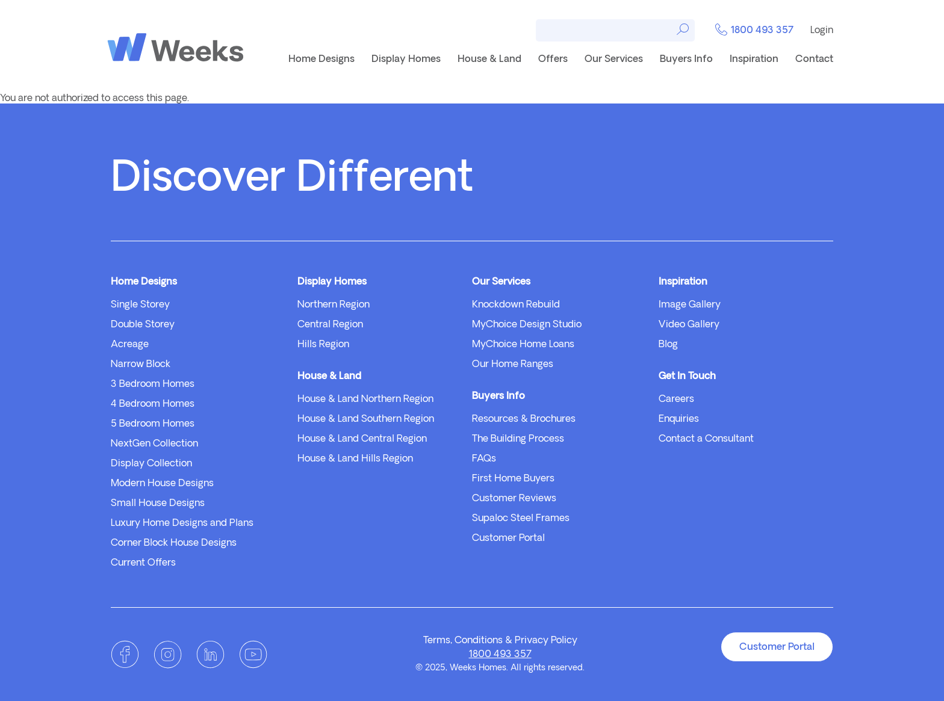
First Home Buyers (513, 479)
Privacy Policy (546, 641)
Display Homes (406, 59)
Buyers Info (686, 59)
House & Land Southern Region (365, 419)
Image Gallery (690, 305)
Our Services (614, 59)
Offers (553, 59)
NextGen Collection (154, 444)
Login (821, 31)
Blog (668, 345)
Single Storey (140, 305)
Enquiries (679, 419)
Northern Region (333, 305)
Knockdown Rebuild (516, 305)
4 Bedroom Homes (152, 404)
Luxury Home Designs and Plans (182, 523)
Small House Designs (158, 503)
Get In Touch (687, 376)
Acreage (130, 345)
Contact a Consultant (706, 439)
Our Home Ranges (512, 364)
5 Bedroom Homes (152, 424)
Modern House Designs (162, 484)
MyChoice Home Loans (523, 345)
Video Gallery (689, 325)
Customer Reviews (514, 499)
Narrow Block (140, 364)
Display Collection (151, 464)
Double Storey (143, 325)
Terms (436, 641)
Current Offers (143, 563)
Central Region (330, 325)
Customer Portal (508, 538)
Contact (814, 59)
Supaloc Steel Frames (521, 518)
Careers (676, 399)
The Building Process (518, 439)
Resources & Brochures (524, 419)
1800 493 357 (754, 31)
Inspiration (754, 59)
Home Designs (321, 59)
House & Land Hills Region (355, 459)
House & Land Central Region (362, 439)
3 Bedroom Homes (152, 384)
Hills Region (323, 345)
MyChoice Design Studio (527, 325)
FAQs (484, 459)
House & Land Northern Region (365, 399)
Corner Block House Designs (174, 543)
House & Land (489, 59)
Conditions (479, 641)
